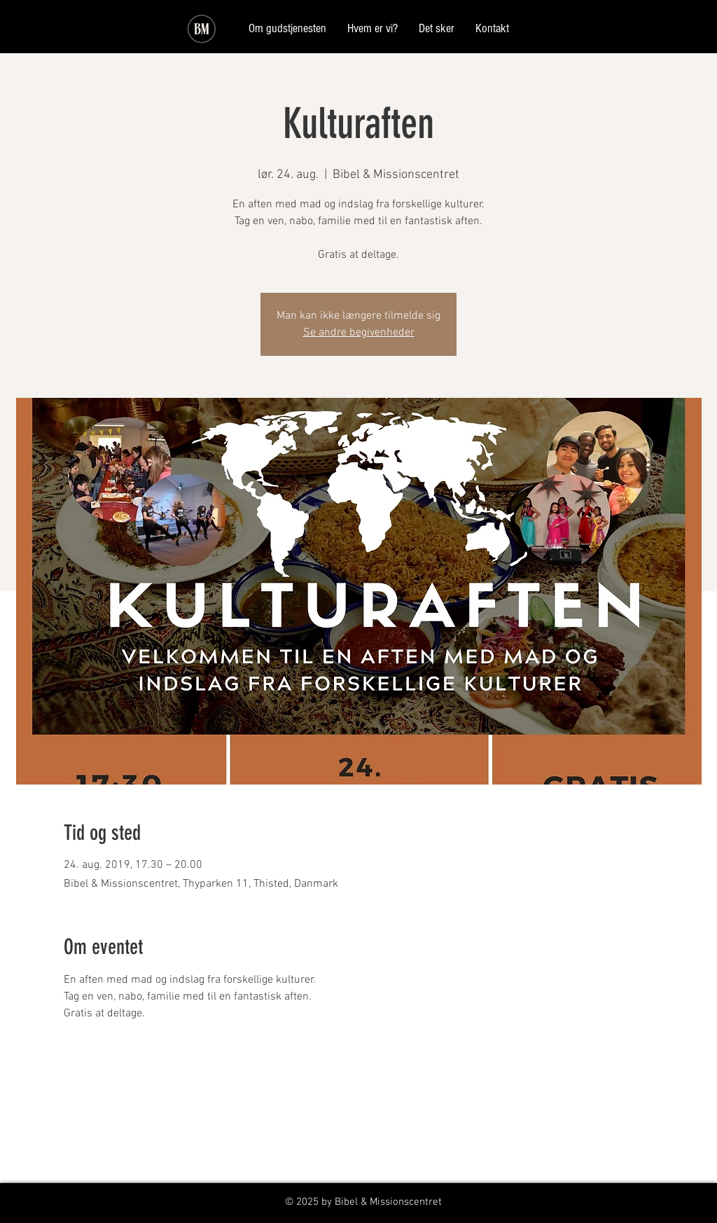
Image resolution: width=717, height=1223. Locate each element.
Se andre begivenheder (359, 333)
